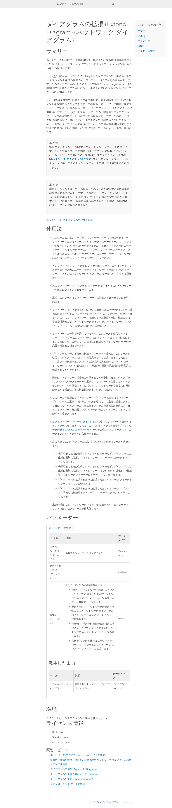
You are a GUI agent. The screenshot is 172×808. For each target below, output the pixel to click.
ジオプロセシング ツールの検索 (67, 783)
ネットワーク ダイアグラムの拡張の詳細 (70, 219)
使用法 (141, 35)
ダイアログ (54, 527)
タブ (69, 159)
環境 (140, 45)
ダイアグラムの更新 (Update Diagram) (71, 778)
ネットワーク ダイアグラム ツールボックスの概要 (77, 754)
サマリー (143, 30)
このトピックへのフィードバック (113, 801)
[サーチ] (113, 4)
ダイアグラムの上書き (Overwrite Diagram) (74, 773)
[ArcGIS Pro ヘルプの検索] (83, 4)
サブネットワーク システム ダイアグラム (74, 421)
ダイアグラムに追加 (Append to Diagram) (73, 768)
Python (67, 527)
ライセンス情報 (146, 50)
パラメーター (145, 40)
